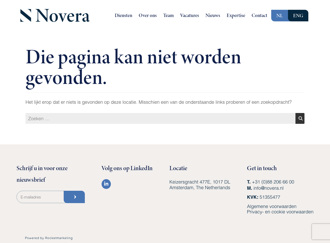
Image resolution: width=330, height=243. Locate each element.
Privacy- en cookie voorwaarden (280, 211)
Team (168, 15)
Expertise (236, 15)
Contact (259, 15)
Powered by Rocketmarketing (49, 238)
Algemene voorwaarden (271, 206)
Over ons (148, 15)
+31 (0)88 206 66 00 (273, 182)
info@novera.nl (268, 188)
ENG (298, 15)
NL (279, 15)
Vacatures (189, 15)
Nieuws (212, 15)
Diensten (123, 15)
